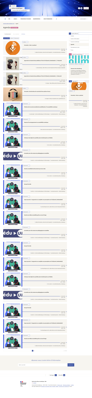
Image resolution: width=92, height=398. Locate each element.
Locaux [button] (16, 19)
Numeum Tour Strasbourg (76, 68)
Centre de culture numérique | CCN (8, 23)
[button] (56, 19)
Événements (16, 38)
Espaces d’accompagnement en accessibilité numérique (36, 124)
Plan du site (59, 391)
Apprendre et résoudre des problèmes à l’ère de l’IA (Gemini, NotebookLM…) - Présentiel (43, 61)
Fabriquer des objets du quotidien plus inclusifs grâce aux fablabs (38, 139)
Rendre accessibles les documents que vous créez (34, 171)
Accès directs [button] (84, 19)
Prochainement (8, 34)
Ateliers (11, 38)
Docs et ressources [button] (49, 19)
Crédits (72, 391)
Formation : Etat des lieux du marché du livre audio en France (37, 92)
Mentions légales (66, 391)
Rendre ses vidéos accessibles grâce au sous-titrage (35, 218)
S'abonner (71, 371)
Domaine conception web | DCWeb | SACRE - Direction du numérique (55, 392)
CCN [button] (9, 19)
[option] (79, 66)
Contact (86, 8)
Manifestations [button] (37, 19)
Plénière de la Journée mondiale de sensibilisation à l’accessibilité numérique (40, 108)
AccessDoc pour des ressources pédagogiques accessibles (36, 155)
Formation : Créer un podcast (30, 45)
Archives (23, 34)
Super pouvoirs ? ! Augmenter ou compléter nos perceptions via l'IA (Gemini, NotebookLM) (43, 202)
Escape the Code (27, 187)
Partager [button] (52, 381)
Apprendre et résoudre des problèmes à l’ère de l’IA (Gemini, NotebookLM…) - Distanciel (42, 76)
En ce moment (16, 34)
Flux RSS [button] (61, 381)
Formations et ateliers (26, 19)
